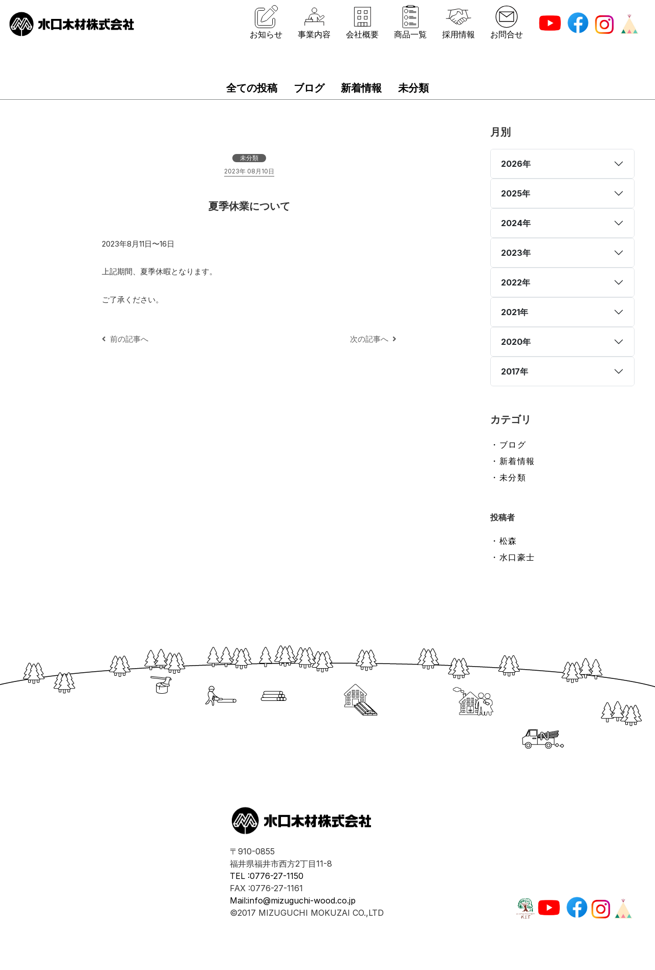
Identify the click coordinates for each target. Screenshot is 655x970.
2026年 (516, 164)
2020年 (516, 342)
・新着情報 (512, 461)
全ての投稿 (251, 88)
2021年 (514, 312)
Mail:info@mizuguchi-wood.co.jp (293, 900)
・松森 (503, 541)
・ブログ (508, 444)
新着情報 (361, 88)
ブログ (309, 88)
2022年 (515, 282)
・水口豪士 (512, 557)
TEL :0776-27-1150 (266, 876)
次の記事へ (373, 339)
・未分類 (508, 477)
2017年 (514, 371)
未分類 (413, 88)
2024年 (516, 223)
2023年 (516, 253)
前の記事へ (125, 339)
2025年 (515, 193)
